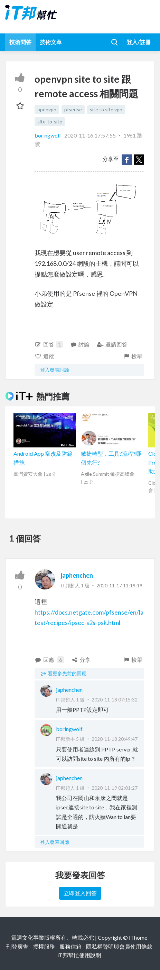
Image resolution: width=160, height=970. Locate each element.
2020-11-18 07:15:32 (115, 700)
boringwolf (48, 135)
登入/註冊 (138, 42)
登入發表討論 (54, 370)
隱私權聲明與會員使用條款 (119, 946)
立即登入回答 (80, 893)
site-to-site (49, 121)
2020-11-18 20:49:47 (115, 739)
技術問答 (20, 42)
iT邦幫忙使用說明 (79, 955)
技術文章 (51, 42)
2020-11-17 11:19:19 (119, 585)
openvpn (46, 109)
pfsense (73, 109)
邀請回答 (112, 344)
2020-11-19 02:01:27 (115, 788)
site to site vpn (106, 109)
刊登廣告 (17, 946)
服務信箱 (70, 946)
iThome (138, 937)
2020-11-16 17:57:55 (90, 135)
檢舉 (132, 356)
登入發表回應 (54, 842)
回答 (49, 344)
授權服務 (44, 946)
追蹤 (44, 356)
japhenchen (77, 575)
